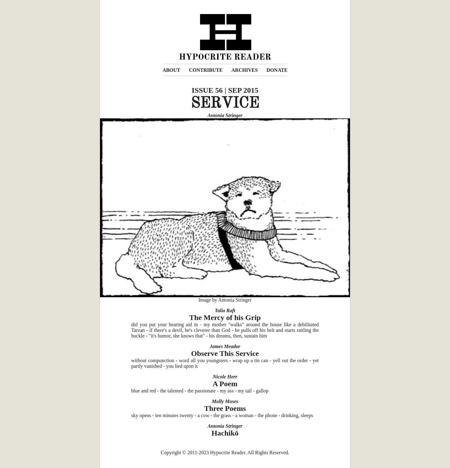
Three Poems (225, 408)
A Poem (224, 384)
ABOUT (171, 70)
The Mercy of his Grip (225, 317)
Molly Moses (225, 401)
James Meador (225, 346)
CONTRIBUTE (206, 70)
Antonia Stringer (225, 115)
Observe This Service (225, 353)
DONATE (277, 70)
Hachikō (225, 433)
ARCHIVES (244, 70)
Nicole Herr (225, 376)
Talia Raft (225, 310)
